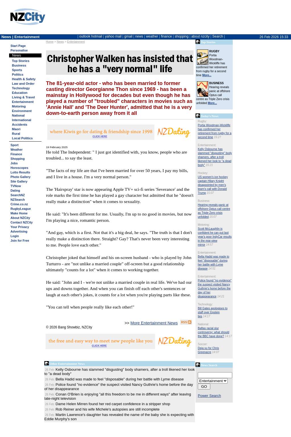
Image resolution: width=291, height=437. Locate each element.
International (21, 120)
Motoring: (204, 224)
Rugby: (202, 121)
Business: (204, 200)
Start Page (18, 45)
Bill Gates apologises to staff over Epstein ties (213, 312)
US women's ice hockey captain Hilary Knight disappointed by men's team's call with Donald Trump (213, 184)
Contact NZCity (22, 222)
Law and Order (23, 83)
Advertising (19, 231)
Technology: (205, 304)
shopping (182, 36)
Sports (17, 70)
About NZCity (20, 217)
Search (217, 36)
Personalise (19, 50)
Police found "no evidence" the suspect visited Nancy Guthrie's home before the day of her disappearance (215, 288)
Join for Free (20, 240)
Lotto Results (20, 172)
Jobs (14, 163)
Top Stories (20, 61)
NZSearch (18, 199)
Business (19, 65)
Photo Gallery (20, 177)
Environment (22, 111)
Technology (21, 88)
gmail (128, 36)
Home (50, 41)
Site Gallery (19, 181)
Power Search (209, 395)
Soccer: (202, 344)
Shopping (18, 158)
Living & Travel (23, 97)
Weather (16, 149)
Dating (15, 190)
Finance (16, 154)
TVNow (16, 186)
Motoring (19, 106)
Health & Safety (24, 79)
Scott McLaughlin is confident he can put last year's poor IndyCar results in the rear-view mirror (215, 236)
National (18, 115)
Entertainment (76, 41)
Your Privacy (20, 227)
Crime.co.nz (19, 204)
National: (203, 324)
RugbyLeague (21, 208)
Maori (16, 129)
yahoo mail (113, 36)
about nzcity (200, 36)
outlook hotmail (90, 36)
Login (15, 236)
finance (166, 36)
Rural (16, 133)
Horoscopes (19, 167)
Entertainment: (207, 145)
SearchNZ (18, 195)
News (60, 41)
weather (152, 36)
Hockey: (203, 173)
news (139, 36)
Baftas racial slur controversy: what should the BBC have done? (213, 332)
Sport (14, 145)
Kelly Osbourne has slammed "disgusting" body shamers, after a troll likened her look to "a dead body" (215, 157)
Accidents (19, 124)
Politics (17, 74)
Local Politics (22, 138)
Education (20, 92)
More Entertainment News (154, 323)
